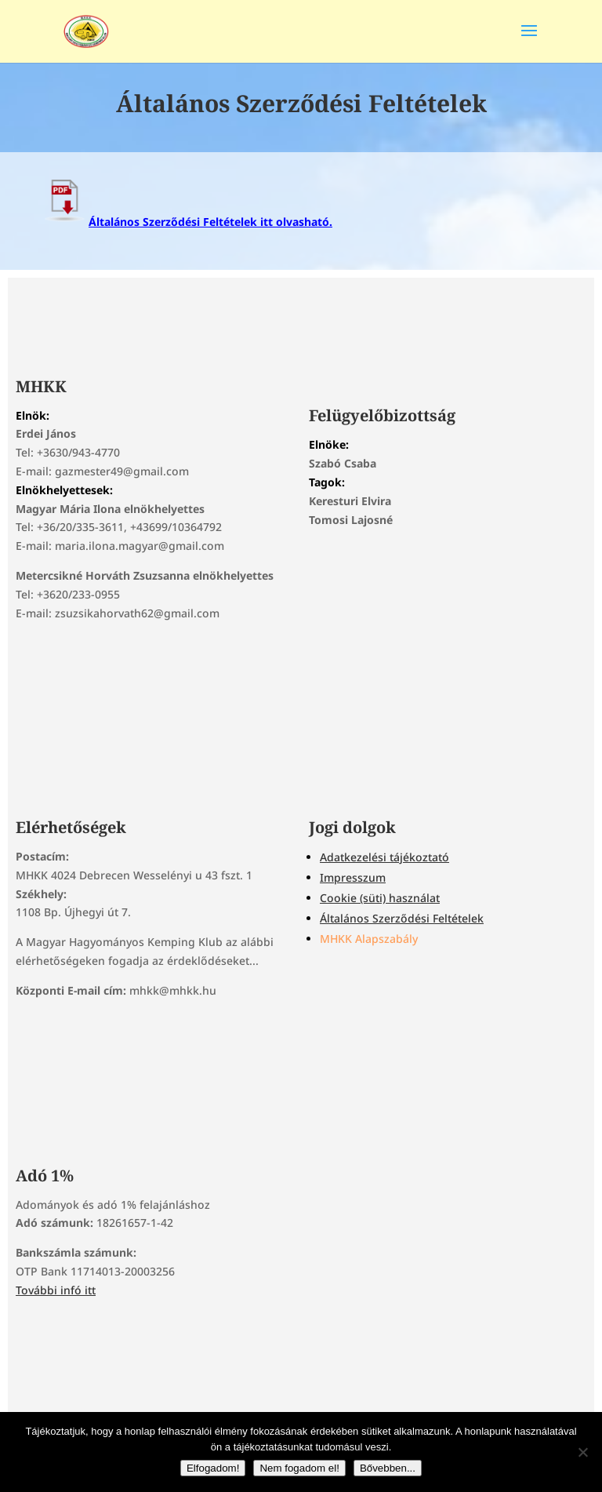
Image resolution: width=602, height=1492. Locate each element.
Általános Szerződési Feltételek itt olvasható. (186, 221)
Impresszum (353, 877)
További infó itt (56, 1290)
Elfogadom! (213, 1468)
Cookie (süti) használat (380, 897)
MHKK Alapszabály (369, 938)
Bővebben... (387, 1468)
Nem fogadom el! (299, 1468)
